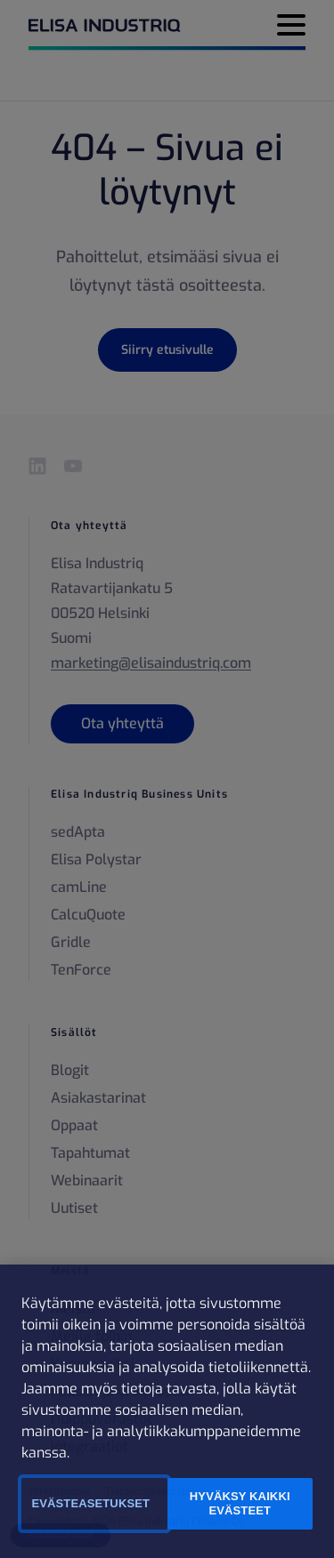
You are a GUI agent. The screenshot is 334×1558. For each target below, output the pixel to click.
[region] (167, 1411)
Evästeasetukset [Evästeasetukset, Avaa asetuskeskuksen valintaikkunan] (90, 1503)
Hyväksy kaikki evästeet (240, 1503)
